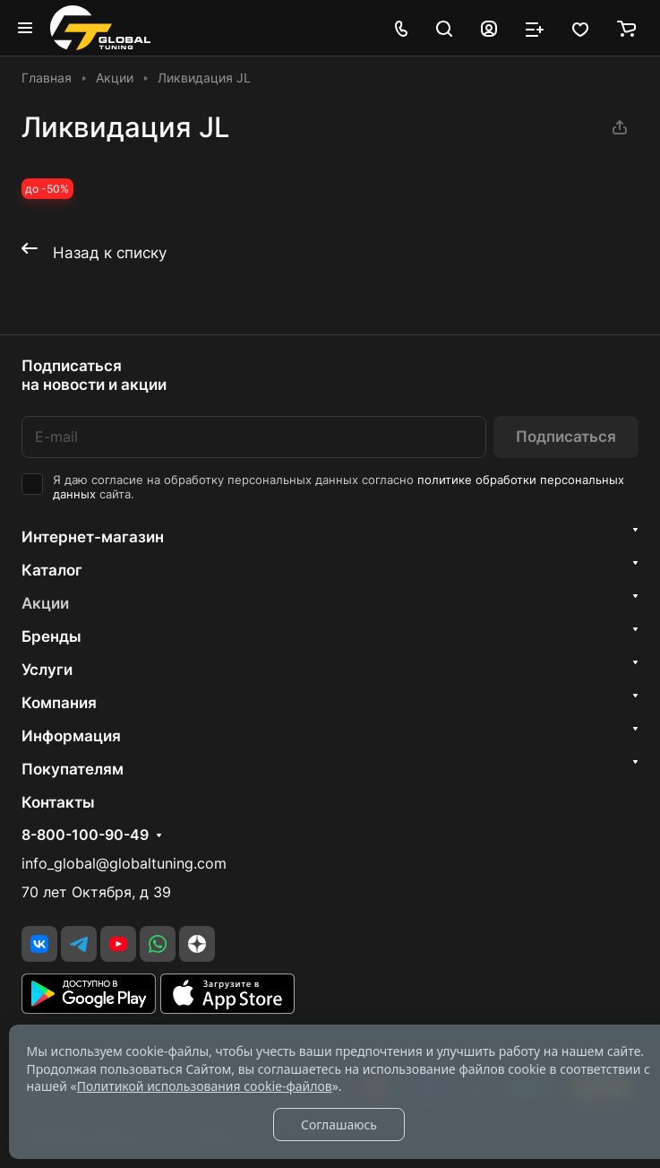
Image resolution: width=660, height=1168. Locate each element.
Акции (45, 603)
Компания (59, 703)
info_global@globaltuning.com (124, 863)
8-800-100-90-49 (85, 835)
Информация (71, 736)
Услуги (47, 670)
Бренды (51, 636)
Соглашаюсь (339, 1124)
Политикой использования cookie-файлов (204, 1085)
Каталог (51, 570)
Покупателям (72, 769)
